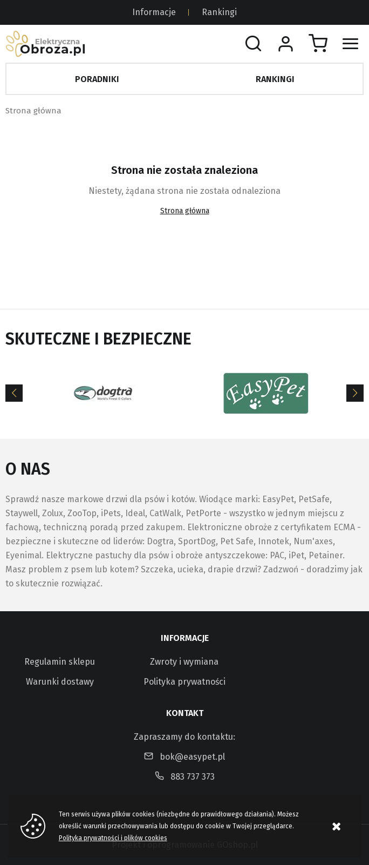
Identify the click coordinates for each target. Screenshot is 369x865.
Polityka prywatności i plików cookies (113, 838)
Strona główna (33, 111)
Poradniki (97, 79)
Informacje (154, 12)
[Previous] (14, 393)
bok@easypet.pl (192, 757)
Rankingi (219, 12)
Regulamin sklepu (59, 662)
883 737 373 (192, 777)
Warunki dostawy (60, 682)
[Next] (355, 393)
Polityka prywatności (185, 682)
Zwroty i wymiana (184, 662)
